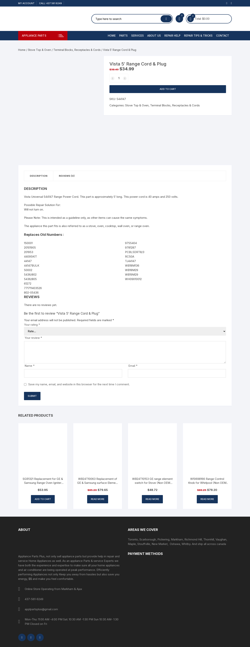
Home (112, 35)
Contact (222, 35)
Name (29, 365)
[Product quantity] (118, 78)
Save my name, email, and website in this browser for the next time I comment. (79, 384)
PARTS (123, 35)
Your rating (32, 324)
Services (137, 35)
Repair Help (172, 35)
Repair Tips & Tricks (198, 35)
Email (132, 365)
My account (26, 3)
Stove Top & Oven (39, 49)
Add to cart (168, 89)
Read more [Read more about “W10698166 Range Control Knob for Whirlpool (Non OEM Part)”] (207, 499)
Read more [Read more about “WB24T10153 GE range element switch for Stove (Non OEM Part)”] (152, 499)
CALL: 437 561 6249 (50, 3)
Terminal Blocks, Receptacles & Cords (77, 49)
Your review (33, 338)
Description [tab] (38, 175)
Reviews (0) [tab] (67, 175)
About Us (154, 35)
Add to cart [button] (43, 499)
